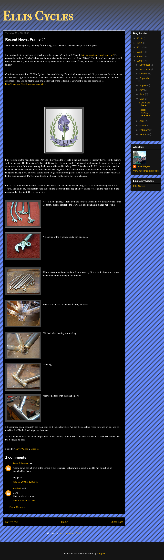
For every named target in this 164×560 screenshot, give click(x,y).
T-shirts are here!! (144, 104)
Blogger (101, 553)
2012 (140, 43)
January (143, 134)
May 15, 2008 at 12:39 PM (25, 482)
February (144, 130)
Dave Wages (143, 166)
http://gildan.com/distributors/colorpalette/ (25, 84)
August (143, 85)
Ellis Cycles (38, 16)
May (141, 99)
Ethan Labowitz (20, 463)
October (143, 73)
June (142, 94)
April (142, 121)
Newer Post (11, 521)
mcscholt (17, 488)
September (145, 78)
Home (64, 521)
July (141, 90)
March (142, 125)
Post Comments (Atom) (70, 533)
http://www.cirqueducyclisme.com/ (98, 55)
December (145, 64)
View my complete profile (146, 171)
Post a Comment (17, 507)
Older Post (117, 521)
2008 (140, 61)
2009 (140, 56)
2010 (140, 51)
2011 (140, 47)
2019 (140, 38)
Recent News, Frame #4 (145, 113)
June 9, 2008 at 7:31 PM (24, 500)
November (145, 69)
